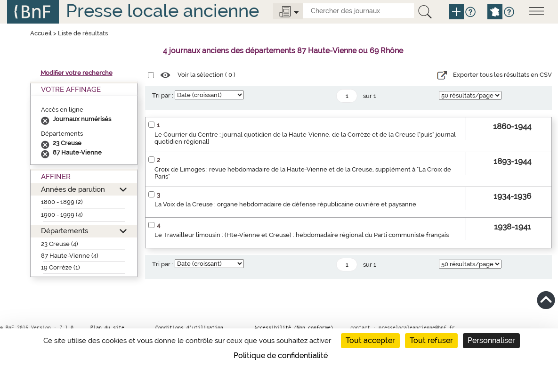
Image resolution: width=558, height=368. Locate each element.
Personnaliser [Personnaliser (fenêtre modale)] (491, 340)
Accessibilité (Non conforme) (293, 327)
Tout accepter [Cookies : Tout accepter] (370, 340)
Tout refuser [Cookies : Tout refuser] (431, 340)
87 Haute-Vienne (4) (69, 255)
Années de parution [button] (73, 189)
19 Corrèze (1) (60, 267)
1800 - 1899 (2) (62, 201)
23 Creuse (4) (59, 243)
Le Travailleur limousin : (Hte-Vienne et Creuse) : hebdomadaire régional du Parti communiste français (301, 234)
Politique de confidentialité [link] (281, 355)
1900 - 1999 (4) (62, 214)
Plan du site (107, 327)
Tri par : (162, 95)
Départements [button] (64, 231)
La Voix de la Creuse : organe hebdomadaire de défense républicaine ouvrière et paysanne (285, 204)
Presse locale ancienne (162, 10)
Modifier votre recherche (76, 72)
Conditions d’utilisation (189, 327)
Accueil (41, 33)
